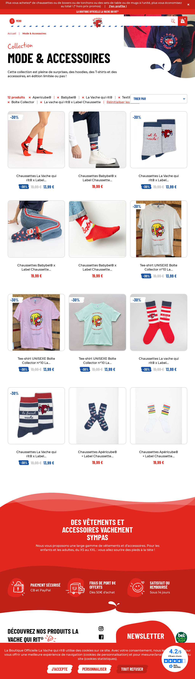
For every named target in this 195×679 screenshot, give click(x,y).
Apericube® (42, 97)
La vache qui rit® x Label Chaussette (72, 102)
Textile (127, 97)
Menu (19, 21)
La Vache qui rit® (99, 97)
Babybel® (68, 97)
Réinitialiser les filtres (123, 102)
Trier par (159, 99)
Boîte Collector (22, 102)
